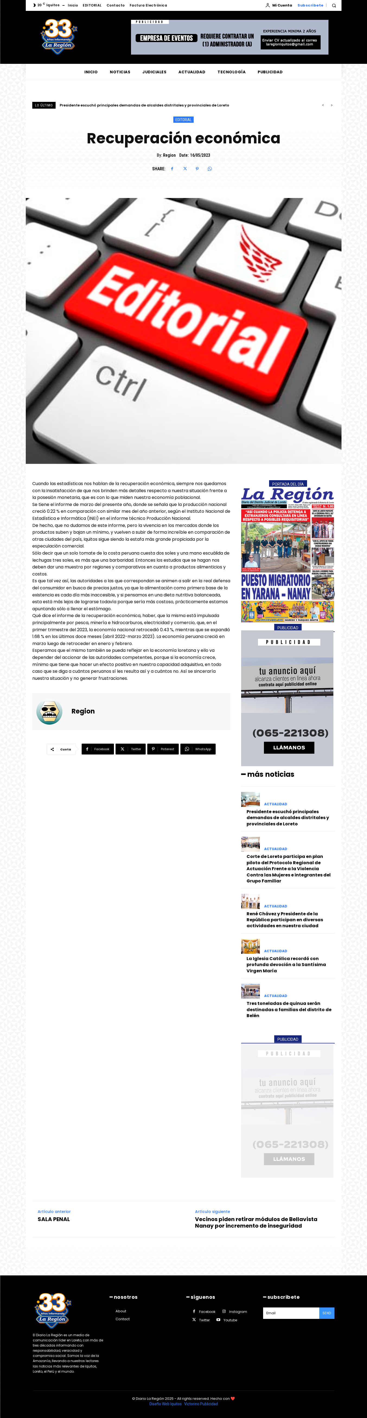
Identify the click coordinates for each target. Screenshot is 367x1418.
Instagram (238, 1311)
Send (327, 1313)
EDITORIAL (183, 120)
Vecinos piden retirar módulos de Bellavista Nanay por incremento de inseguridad (256, 1222)
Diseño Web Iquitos (166, 1404)
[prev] (323, 105)
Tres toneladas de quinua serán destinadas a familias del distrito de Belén (289, 1009)
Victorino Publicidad (201, 1404)
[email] (291, 1313)
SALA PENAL (54, 1219)
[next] (331, 105)
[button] (333, 5)
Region (169, 155)
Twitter (204, 1320)
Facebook (207, 1311)
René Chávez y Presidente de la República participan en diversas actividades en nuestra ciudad (285, 920)
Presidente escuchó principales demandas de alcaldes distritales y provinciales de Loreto (144, 105)
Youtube (230, 1320)
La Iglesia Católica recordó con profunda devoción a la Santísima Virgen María (286, 964)
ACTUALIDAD (275, 804)
